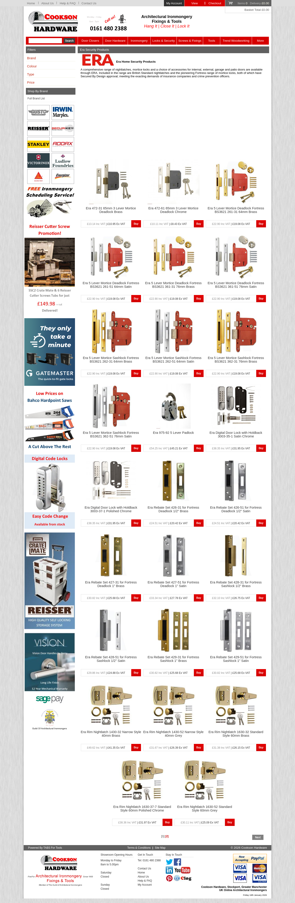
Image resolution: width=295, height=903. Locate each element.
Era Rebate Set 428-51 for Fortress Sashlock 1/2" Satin (111, 659)
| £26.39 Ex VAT (169, 747)
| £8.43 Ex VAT (168, 224)
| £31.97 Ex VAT (137, 822)
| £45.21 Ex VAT (169, 448)
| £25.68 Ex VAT (106, 598)
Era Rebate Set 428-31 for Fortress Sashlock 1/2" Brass (236, 584)
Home (31, 3)
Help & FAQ (67, 3)
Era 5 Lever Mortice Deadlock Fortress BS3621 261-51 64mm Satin (111, 284)
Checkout (215, 3)
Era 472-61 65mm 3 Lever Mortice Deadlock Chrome (173, 210)
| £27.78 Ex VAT (169, 598)
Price (30, 82)
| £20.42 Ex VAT (169, 523)
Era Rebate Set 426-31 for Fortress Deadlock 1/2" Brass (173, 509)
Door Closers (90, 40)
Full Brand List (36, 98)
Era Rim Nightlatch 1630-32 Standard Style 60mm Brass (236, 733)
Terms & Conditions (139, 847)
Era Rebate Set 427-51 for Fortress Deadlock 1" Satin (173, 584)
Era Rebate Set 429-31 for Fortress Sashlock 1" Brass (173, 659)
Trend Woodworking (236, 40)
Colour (32, 66)
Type (30, 74)
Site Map (160, 847)
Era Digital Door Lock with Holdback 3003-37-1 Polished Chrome (111, 509)
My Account (174, 3)
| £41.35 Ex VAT (106, 747)
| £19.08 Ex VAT (231, 224)
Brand (31, 58)
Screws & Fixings (189, 40)
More (260, 40)
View (194, 3)
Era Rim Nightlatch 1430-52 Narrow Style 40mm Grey (173, 733)
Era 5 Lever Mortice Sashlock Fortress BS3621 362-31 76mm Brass (236, 359)
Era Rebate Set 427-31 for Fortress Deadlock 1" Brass (111, 584)
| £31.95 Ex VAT (231, 448)
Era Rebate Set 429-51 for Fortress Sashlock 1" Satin (236, 659)
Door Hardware (115, 40)
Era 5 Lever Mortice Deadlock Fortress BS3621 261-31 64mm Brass (236, 210)
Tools (211, 40)
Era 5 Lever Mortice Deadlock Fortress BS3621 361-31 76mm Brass (173, 284)
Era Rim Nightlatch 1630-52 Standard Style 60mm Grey (204, 808)
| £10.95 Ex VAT (106, 224)
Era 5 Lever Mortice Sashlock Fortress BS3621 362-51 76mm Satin (111, 434)
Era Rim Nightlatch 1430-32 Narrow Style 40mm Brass (111, 733)
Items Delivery (253, 3)
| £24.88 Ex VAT (106, 672)
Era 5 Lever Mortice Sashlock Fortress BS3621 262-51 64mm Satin (173, 359)
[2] (167, 836)
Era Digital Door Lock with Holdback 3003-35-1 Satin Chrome (236, 434)
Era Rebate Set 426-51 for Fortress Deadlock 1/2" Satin (236, 509)
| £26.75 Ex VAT (231, 598)
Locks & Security (163, 40)
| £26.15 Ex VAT (231, 747)
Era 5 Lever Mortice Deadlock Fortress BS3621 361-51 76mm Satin (236, 284)
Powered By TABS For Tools (45, 847)
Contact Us (89, 3)
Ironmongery (139, 40)
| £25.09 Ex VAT (200, 822)
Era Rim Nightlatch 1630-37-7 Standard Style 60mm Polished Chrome (142, 808)
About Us (47, 3)
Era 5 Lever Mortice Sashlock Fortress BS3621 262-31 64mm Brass (111, 359)
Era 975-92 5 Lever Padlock (173, 432)
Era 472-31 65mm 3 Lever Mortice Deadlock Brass (111, 210)
